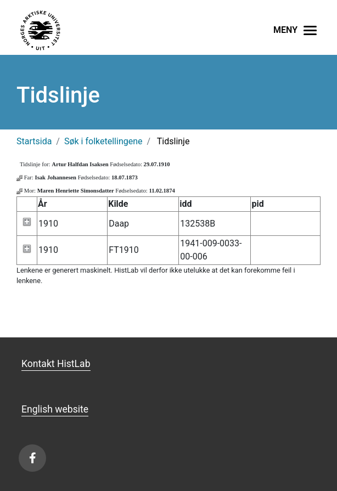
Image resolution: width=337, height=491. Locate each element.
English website (54, 409)
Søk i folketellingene (103, 141)
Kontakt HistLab (56, 363)
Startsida (34, 141)
